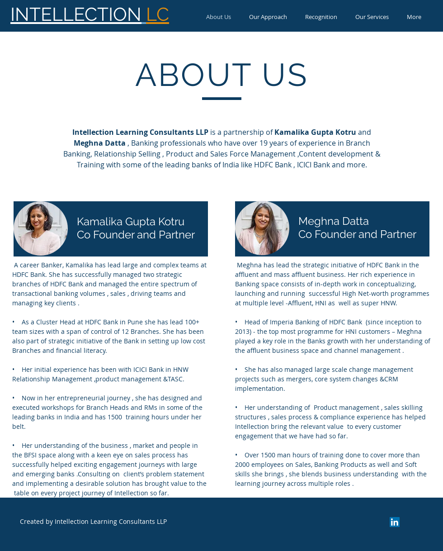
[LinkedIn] (395, 522)
